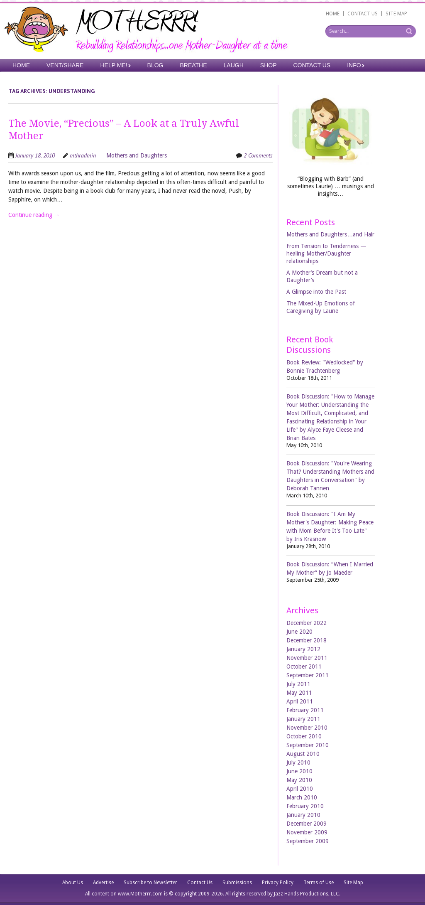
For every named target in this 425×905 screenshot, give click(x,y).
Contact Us (312, 65)
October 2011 (304, 666)
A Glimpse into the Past (316, 291)
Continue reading (34, 214)
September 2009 (307, 841)
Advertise (103, 882)
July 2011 (298, 684)
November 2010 (306, 727)
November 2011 (306, 657)
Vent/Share (64, 65)
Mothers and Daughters (136, 155)
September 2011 (307, 675)
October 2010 (304, 736)
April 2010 (299, 788)
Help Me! (113, 65)
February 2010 (305, 806)
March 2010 (301, 797)
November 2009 (306, 832)
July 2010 (298, 762)
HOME (333, 14)
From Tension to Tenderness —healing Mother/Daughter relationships (326, 253)
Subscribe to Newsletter (150, 882)
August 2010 (303, 753)
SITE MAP (396, 14)
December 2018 (306, 640)
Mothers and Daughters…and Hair (330, 234)
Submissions (237, 882)
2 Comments (258, 155)
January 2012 (303, 649)
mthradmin (83, 155)
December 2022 (306, 623)
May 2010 (299, 780)
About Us (72, 882)
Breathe (193, 65)
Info (354, 65)
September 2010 (307, 745)
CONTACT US (362, 14)
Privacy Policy (277, 882)
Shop (268, 65)
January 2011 (303, 719)
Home (21, 65)
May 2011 (299, 692)
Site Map (353, 882)
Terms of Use (318, 882)
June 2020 (299, 631)
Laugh (234, 65)
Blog (155, 65)
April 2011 (299, 701)
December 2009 (306, 823)
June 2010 (299, 771)
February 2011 (305, 710)
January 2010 (303, 815)
